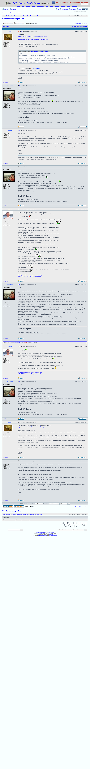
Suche (79, 9)
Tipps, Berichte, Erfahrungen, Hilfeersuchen (32, 15)
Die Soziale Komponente (16, 15)
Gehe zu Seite (78, 23)
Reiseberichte (17, 342)
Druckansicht (6, 26)
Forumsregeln (64, 9)
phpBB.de (51, 534)
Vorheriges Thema (75, 26)
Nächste (85, 23)
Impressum (72, 9)
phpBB (40, 533)
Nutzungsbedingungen (40, 532)
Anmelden (5, 9)
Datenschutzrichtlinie (50, 532)
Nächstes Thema (83, 26)
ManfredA (25, 342)
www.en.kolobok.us (53, 535)
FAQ (57, 9)
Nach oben (5, 82)
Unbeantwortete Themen (8, 12)
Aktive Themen (17, 12)
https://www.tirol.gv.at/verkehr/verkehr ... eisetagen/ (31, 427)
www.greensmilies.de (42, 535)
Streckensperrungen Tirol (13, 19)
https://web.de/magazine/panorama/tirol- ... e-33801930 (33, 39)
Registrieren (13, 9)
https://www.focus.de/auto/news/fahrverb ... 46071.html (32, 36)
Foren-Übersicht (6, 15)
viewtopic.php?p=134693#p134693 (39, 51)
